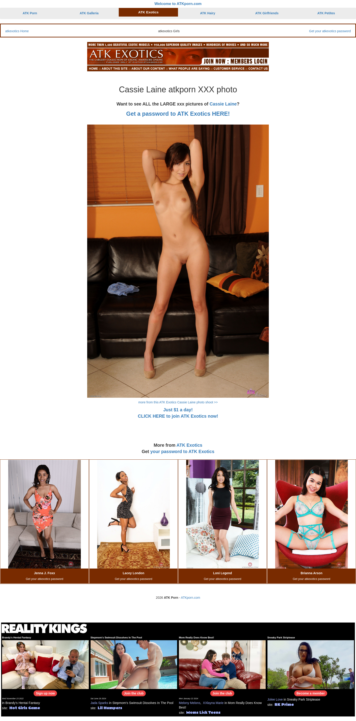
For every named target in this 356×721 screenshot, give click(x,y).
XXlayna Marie (213, 703)
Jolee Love (275, 699)
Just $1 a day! (178, 409)
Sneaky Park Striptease (281, 637)
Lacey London (133, 573)
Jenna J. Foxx (44, 573)
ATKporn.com (190, 597)
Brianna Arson (311, 573)
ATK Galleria (89, 13)
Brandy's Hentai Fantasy (16, 637)
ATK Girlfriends (266, 13)
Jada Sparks (99, 703)
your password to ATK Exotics (182, 451)
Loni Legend (222, 573)
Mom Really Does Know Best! (196, 637)
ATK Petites (326, 13)
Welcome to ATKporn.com (178, 4)
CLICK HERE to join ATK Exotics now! (178, 416)
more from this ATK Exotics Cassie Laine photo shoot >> (178, 402)
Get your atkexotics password (330, 31)
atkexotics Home (17, 31)
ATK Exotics (148, 12)
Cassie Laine (223, 103)
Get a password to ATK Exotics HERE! (178, 113)
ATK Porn (30, 13)
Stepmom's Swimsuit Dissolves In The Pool (116, 637)
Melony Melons (189, 703)
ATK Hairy (207, 13)
